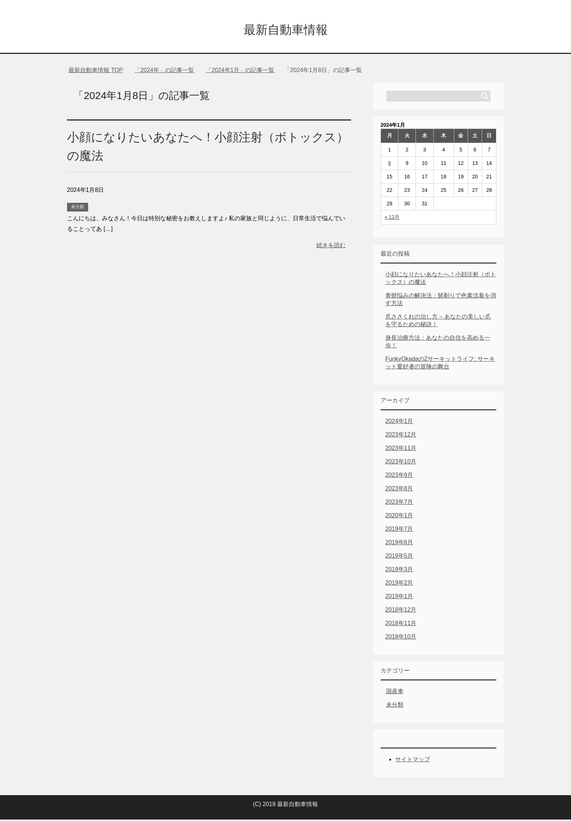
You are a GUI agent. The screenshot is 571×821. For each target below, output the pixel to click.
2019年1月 (399, 598)
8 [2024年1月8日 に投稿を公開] (389, 164)
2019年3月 (399, 571)
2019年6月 (399, 544)
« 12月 (392, 218)
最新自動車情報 (285, 30)
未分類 (77, 208)
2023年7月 (399, 503)
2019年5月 (399, 557)
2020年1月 (399, 517)
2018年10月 (400, 638)
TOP (95, 71)
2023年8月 (399, 490)
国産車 (394, 693)
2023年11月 (400, 449)
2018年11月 (400, 624)
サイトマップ (412, 761)
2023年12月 (400, 436)
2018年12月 (400, 611)
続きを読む (331, 247)
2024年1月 (399, 422)
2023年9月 (399, 476)
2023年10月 (400, 463)
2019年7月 (399, 530)
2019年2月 (399, 584)
